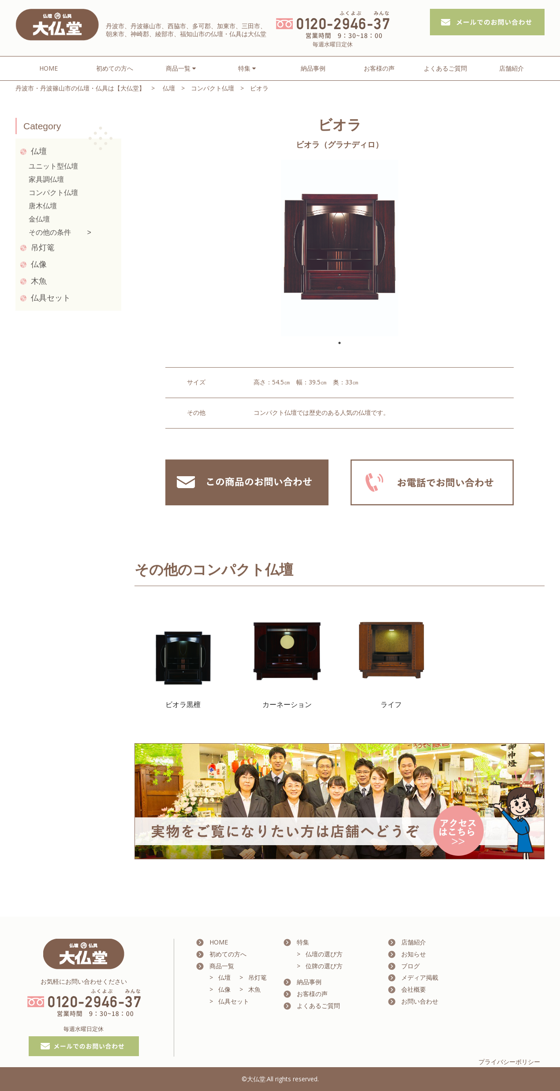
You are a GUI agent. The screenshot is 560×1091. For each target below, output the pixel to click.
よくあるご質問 (445, 68)
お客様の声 (379, 68)
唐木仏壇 (43, 206)
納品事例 (313, 68)
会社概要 (413, 989)
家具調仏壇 (46, 179)
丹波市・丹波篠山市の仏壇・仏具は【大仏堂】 (80, 88)
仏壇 (169, 88)
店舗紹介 (511, 68)
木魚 (39, 281)
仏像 (39, 264)
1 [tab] (339, 343)
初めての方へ (114, 68)
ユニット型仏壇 (53, 166)
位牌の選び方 (324, 966)
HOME (48, 68)
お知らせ (413, 954)
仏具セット (51, 297)
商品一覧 (221, 966)
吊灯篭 (43, 247)
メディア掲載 (419, 977)
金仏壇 (39, 219)
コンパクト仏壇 (212, 88)
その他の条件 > (60, 232)
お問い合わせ (419, 1001)
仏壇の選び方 (324, 954)
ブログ (410, 966)
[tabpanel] (339, 248)
